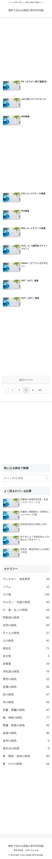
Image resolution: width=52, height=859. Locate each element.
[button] (47, 478)
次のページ (26, 379)
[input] (26, 478)
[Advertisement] (26, 49)
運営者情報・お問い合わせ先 (26, 850)
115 (40, 390)
